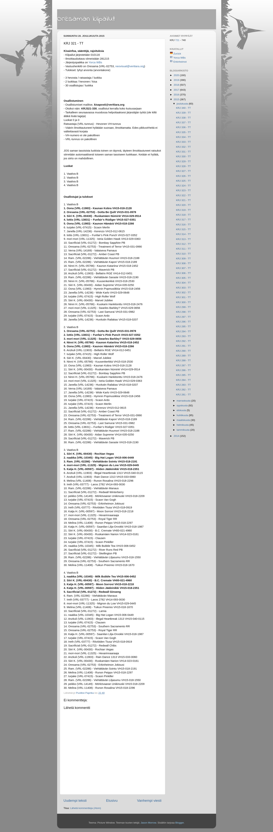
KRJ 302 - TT (183, 292)
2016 (177, 94)
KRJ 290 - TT (183, 350)
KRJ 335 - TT (183, 132)
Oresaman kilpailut (86, 19)
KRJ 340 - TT (183, 108)
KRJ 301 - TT (183, 297)
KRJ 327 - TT (183, 171)
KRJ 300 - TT (183, 302)
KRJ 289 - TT (183, 355)
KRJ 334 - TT (183, 137)
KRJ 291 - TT (183, 345)
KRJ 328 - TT (183, 166)
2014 (177, 436)
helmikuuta (183, 424)
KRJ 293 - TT (183, 336)
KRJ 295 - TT (183, 326)
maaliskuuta (184, 420)
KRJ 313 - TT (183, 239)
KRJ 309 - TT (183, 258)
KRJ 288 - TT (183, 360)
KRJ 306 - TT (183, 273)
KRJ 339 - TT (183, 112)
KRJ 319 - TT (183, 210)
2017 (177, 89)
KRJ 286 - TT (183, 370)
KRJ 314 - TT (183, 234)
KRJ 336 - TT (183, 127)
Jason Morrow (148, 822)
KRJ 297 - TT (183, 316)
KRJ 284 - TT (183, 380)
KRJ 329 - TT (183, 161)
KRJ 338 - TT (183, 117)
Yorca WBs (179, 57)
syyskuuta (183, 405)
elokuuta (182, 410)
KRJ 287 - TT (183, 365)
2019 (177, 80)
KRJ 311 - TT (183, 248)
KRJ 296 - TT (183, 321)
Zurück (177, 53)
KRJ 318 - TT (183, 214)
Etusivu (112, 800)
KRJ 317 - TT (183, 219)
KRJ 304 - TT (183, 282)
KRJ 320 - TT (183, 205)
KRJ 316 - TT (183, 224)
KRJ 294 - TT (183, 331)
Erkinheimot (179, 61)
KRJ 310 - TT (183, 253)
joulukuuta (183, 103)
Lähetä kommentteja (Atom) (85, 808)
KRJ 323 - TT (183, 190)
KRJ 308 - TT (183, 263)
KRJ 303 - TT (183, 287)
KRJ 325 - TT (183, 180)
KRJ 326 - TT (183, 176)
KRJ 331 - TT (183, 151)
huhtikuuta (183, 415)
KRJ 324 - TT (183, 185)
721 (177, 40)
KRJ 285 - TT (183, 375)
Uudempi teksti (75, 800)
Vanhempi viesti (149, 800)
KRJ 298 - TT (183, 312)
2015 (177, 99)
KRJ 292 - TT (183, 341)
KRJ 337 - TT (183, 122)
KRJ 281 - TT (183, 394)
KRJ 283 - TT (183, 384)
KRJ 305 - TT (183, 278)
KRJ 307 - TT (183, 268)
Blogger (179, 822)
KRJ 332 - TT (183, 146)
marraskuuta (184, 400)
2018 (177, 84)
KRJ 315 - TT (183, 229)
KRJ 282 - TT (183, 389)
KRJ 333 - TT (183, 141)
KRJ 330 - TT (183, 156)
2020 (177, 75)
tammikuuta (183, 429)
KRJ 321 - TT (183, 200)
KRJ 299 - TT (183, 307)
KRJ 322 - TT (183, 195)
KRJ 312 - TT (183, 244)
